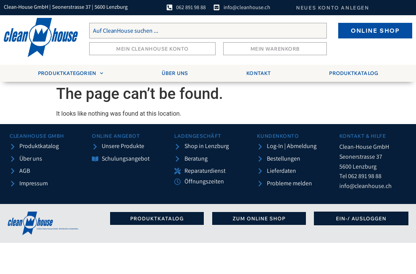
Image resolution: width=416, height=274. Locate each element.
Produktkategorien (70, 73)
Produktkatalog (353, 73)
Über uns (175, 73)
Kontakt (258, 73)
